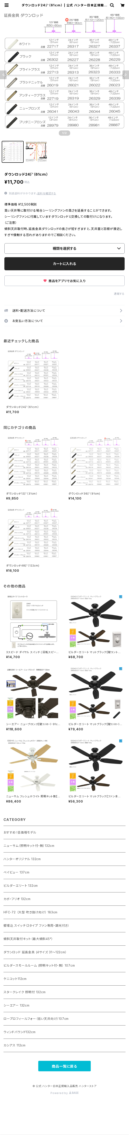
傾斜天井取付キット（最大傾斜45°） (28, 939)
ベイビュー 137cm (16, 872)
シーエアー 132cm (16, 1005)
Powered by (64, 1093)
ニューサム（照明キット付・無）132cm (28, 845)
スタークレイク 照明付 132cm (24, 992)
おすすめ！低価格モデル (19, 832)
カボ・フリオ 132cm (17, 899)
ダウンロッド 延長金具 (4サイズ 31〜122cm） (35, 952)
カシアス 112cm (14, 1045)
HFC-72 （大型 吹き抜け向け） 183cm (30, 912)
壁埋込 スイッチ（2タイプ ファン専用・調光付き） (36, 925)
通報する (119, 293)
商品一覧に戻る (64, 1066)
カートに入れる (64, 264)
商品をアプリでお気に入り (64, 281)
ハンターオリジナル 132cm (22, 859)
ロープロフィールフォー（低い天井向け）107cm (36, 1018)
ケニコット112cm (15, 979)
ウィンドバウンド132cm (19, 1032)
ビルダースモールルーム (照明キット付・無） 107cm (39, 965)
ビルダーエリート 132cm (20, 885)
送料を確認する (46, 193)
